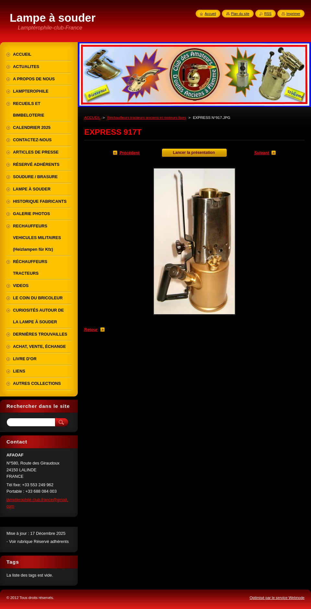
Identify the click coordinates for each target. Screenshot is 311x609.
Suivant (261, 152)
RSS (267, 14)
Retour (91, 329)
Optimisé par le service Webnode (277, 598)
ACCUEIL (92, 118)
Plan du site (240, 14)
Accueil (210, 14)
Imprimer (293, 14)
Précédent (130, 152)
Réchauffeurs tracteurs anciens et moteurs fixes (146, 118)
